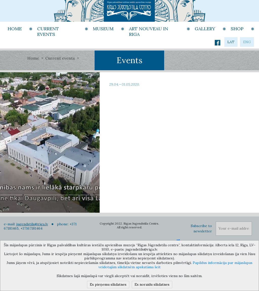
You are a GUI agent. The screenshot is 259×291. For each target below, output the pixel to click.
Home (33, 58)
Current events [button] (48, 31)
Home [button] (15, 29)
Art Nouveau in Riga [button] (148, 31)
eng (247, 42)
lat (230, 42)
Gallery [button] (205, 29)
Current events (60, 58)
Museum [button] (103, 29)
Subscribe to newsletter (201, 228)
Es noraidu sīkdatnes (152, 284)
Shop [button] (237, 29)
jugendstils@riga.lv (32, 224)
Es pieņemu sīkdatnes (108, 284)
